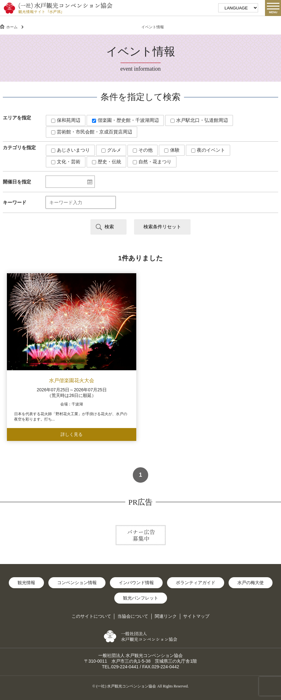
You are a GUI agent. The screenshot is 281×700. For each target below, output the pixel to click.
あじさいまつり (70, 150)
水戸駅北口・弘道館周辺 (199, 120)
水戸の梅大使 (250, 582)
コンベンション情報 (77, 582)
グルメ (111, 150)
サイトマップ (196, 616)
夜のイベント (208, 150)
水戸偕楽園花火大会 (71, 380)
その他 (143, 150)
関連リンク (166, 616)
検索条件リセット (162, 226)
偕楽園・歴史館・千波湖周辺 (125, 120)
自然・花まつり (152, 161)
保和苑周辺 (65, 120)
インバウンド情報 (136, 582)
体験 (171, 150)
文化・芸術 (65, 161)
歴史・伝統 (106, 161)
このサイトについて (91, 616)
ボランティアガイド (195, 582)
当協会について (132, 616)
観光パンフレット (140, 597)
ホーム (12, 27)
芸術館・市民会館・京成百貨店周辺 (91, 131)
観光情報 (26, 582)
